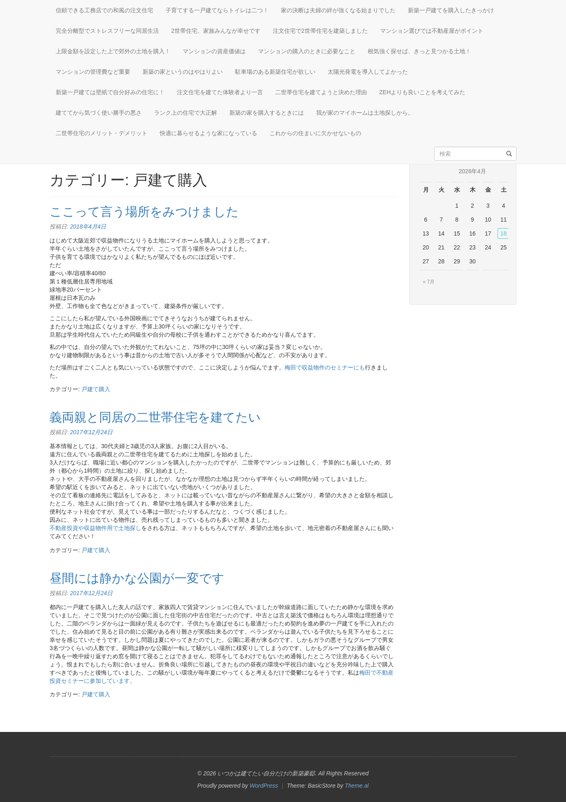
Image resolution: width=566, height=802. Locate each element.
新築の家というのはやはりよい (183, 71)
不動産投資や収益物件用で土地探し (95, 528)
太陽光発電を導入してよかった (368, 71)
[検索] (509, 154)
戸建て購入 (96, 389)
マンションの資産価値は (214, 51)
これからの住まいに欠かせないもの (315, 133)
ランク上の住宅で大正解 (185, 112)
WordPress (264, 785)
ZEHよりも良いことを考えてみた (422, 92)
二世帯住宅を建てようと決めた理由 (321, 92)
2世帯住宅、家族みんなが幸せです (215, 30)
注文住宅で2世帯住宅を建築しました (320, 30)
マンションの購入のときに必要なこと (306, 51)
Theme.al (357, 785)
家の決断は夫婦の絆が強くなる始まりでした (338, 10)
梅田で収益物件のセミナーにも (325, 367)
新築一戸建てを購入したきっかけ (451, 10)
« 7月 (429, 282)
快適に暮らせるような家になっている (208, 133)
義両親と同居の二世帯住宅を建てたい (155, 417)
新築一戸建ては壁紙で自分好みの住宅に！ (110, 92)
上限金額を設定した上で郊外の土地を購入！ (113, 51)
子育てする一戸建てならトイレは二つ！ (217, 10)
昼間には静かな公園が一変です (137, 578)
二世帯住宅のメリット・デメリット (101, 133)
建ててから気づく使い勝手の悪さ (99, 112)
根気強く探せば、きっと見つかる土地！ (419, 51)
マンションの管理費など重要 (93, 71)
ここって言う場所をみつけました (144, 211)
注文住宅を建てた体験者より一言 (220, 92)
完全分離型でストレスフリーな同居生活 (107, 30)
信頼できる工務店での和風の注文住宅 (104, 10)
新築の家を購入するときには (266, 112)
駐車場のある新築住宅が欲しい (275, 71)
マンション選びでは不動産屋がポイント (431, 30)
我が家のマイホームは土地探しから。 (365, 112)
